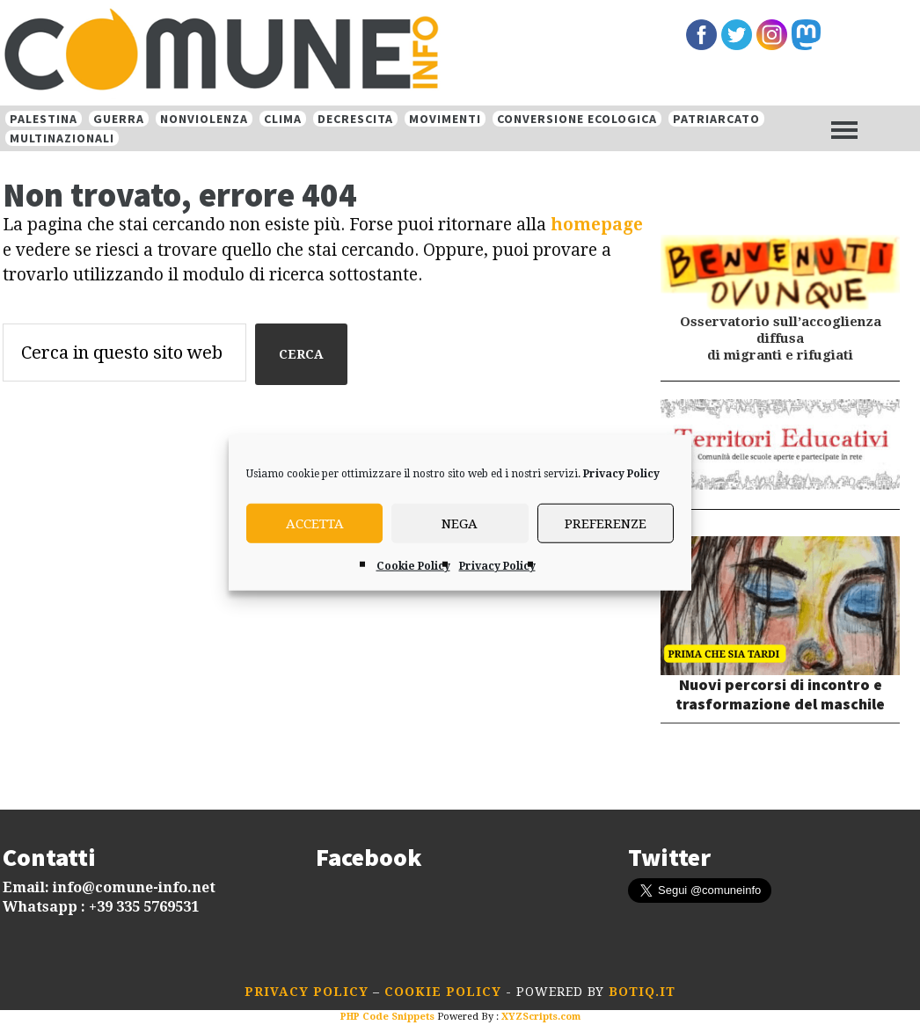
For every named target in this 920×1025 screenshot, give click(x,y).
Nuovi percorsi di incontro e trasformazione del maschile (780, 694)
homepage (597, 224)
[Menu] (844, 129)
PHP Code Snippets (387, 1016)
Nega (460, 523)
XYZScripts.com (540, 1016)
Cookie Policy (413, 566)
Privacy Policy (621, 474)
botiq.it (639, 992)
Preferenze (605, 523)
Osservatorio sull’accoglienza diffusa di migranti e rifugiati (780, 338)
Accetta (315, 523)
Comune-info (288, 51)
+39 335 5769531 (144, 906)
